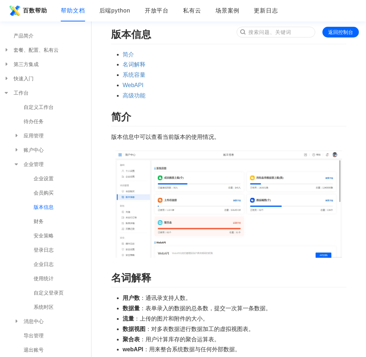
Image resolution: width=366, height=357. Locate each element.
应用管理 (29, 136)
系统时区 (44, 307)
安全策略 (44, 235)
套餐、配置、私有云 (31, 50)
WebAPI (133, 85)
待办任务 (34, 121)
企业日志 (44, 264)
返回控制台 (340, 32)
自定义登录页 (49, 293)
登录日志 (44, 250)
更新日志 (266, 10)
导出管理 (34, 335)
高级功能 (134, 95)
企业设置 (44, 178)
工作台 (16, 93)
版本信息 (44, 207)
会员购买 (44, 193)
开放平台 (157, 10)
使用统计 (44, 278)
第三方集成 (21, 64)
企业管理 (29, 164)
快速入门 (19, 78)
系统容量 (134, 75)
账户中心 (29, 150)
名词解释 (134, 64)
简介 (128, 54)
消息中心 (29, 321)
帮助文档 (73, 10)
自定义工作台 (39, 107)
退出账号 (34, 350)
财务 (39, 221)
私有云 (192, 10)
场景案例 (228, 10)
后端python (114, 10)
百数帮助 (27, 11)
